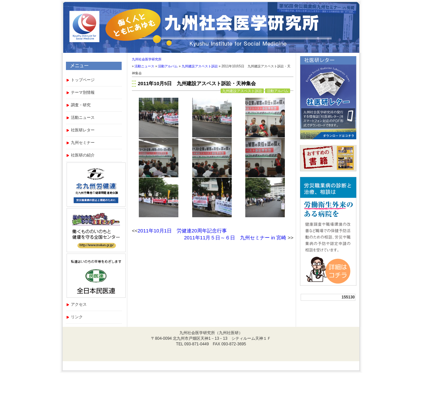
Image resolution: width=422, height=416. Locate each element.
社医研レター (83, 130)
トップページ (83, 80)
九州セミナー (83, 142)
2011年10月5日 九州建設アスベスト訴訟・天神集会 (197, 83)
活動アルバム (168, 66)
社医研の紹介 (83, 155)
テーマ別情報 (83, 92)
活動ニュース (83, 117)
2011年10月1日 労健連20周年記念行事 (182, 230)
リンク (77, 317)
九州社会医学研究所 (147, 59)
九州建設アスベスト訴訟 (200, 66)
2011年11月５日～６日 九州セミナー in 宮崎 (235, 237)
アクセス (79, 304)
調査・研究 (81, 105)
